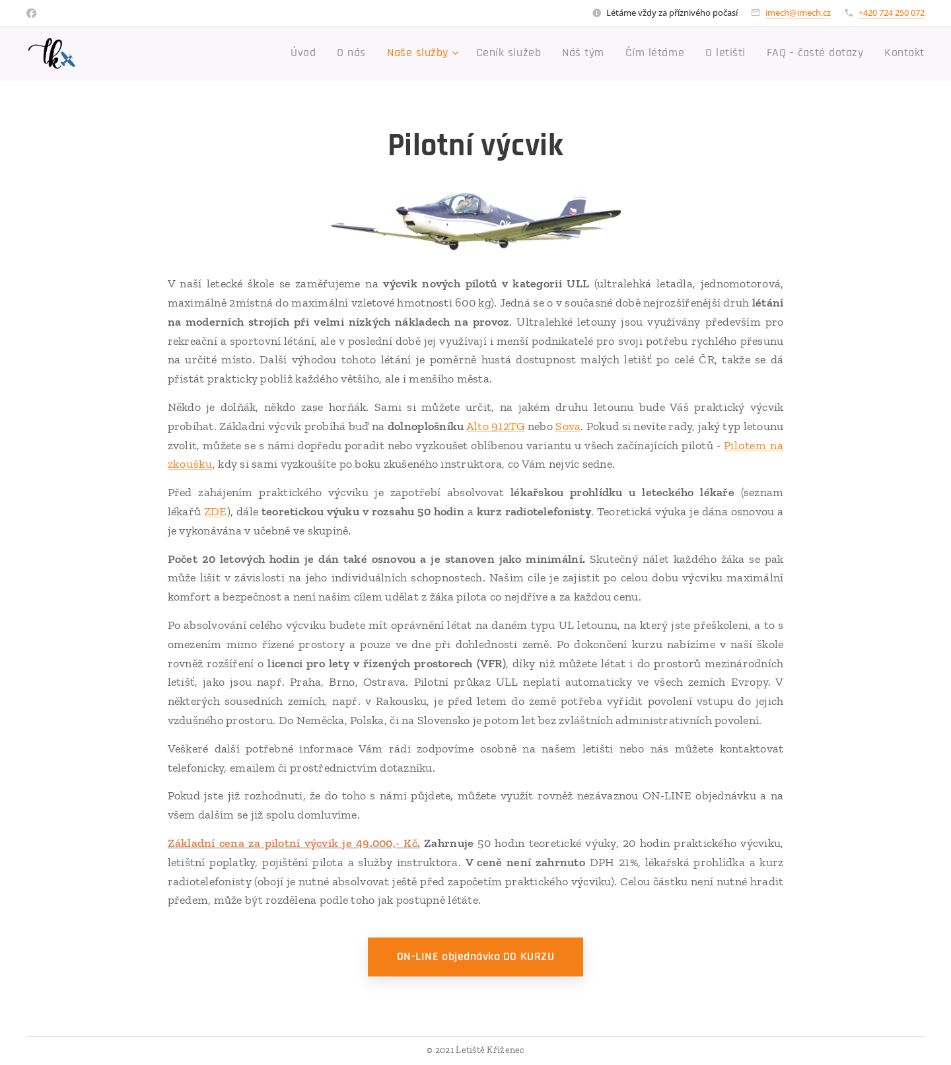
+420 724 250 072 (892, 12)
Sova (568, 426)
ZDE (215, 511)
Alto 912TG (495, 426)
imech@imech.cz (798, 12)
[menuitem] (354, 53)
